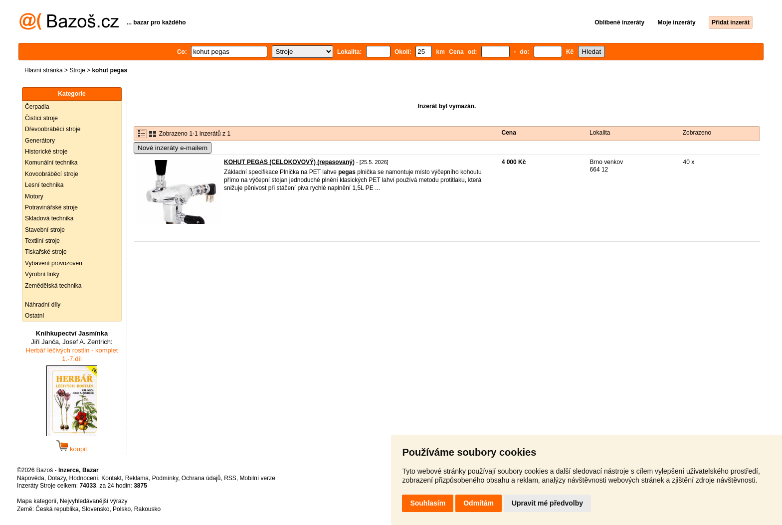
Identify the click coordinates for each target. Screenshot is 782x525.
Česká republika (56, 509)
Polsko (122, 509)
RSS (230, 478)
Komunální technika (51, 162)
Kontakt (111, 478)
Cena (509, 132)
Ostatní (34, 315)
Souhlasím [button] (427, 503)
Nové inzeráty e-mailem (172, 148)
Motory (34, 196)
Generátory (40, 140)
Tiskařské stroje (46, 251)
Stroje (77, 70)
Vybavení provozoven (53, 263)
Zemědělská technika (53, 285)
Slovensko (95, 509)
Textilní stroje (42, 240)
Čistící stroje (41, 118)
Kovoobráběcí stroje (51, 174)
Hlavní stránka (43, 70)
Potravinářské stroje (51, 207)
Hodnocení (83, 478)
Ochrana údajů (201, 478)
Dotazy (56, 478)
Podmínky (165, 478)
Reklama (137, 478)
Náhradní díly (42, 304)
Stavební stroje (45, 229)
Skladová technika (49, 218)
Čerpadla (37, 106)
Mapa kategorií (36, 501)
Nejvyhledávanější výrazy (93, 501)
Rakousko (147, 509)
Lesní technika (44, 184)
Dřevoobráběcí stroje (52, 129)
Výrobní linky (42, 274)
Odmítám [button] (478, 503)
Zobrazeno (697, 132)
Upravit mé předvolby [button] (547, 503)
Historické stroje (46, 151)
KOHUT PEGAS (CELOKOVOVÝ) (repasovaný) (289, 162)
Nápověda (30, 478)
